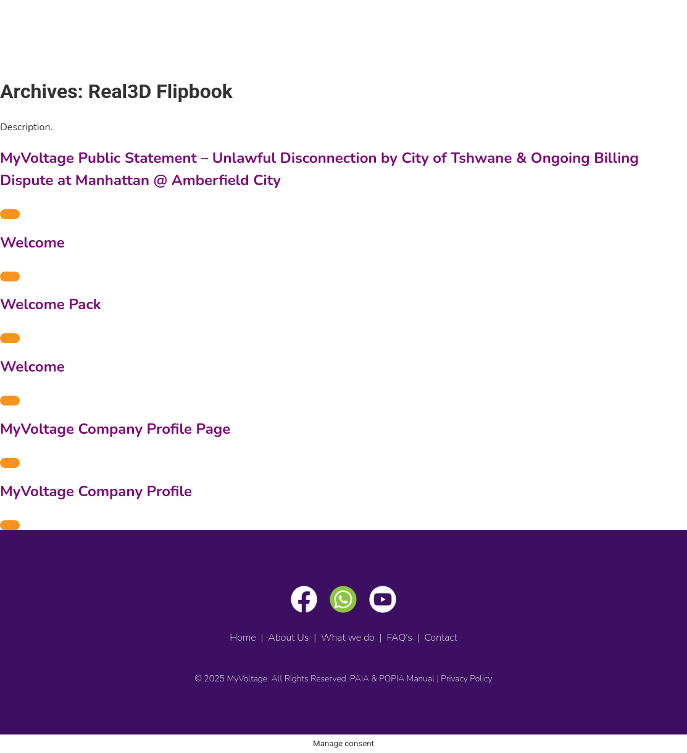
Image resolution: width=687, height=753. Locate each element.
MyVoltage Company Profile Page (115, 429)
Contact (440, 637)
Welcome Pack (50, 304)
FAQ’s (399, 637)
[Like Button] (10, 214)
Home (243, 637)
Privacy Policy (466, 678)
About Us (288, 637)
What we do (348, 637)
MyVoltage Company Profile (96, 491)
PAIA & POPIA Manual (392, 678)
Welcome (32, 242)
